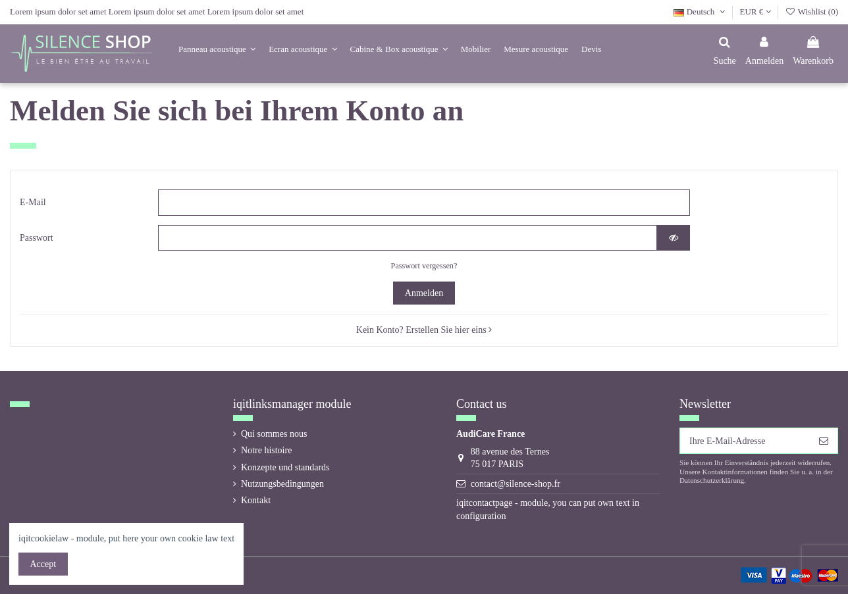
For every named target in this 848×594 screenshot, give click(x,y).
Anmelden (424, 293)
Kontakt (256, 500)
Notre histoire (266, 450)
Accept (43, 564)
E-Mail (33, 202)
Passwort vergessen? (424, 265)
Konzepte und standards (285, 467)
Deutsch (701, 11)
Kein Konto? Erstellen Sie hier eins (424, 330)
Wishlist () (811, 11)
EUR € (755, 11)
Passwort (36, 238)
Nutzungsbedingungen (282, 484)
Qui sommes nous (274, 434)
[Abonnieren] (823, 440)
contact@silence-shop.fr (515, 484)
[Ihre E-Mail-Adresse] (745, 440)
